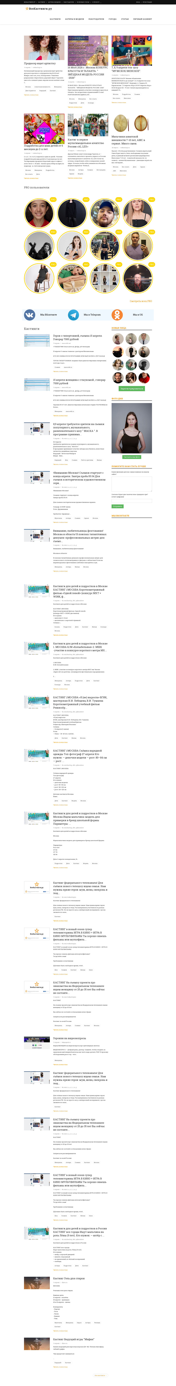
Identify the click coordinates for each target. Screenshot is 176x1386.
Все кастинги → (101, 1375)
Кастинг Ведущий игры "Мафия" (73, 1339)
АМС (114, 171)
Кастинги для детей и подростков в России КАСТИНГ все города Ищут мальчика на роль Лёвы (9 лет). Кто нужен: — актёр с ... (80, 1232)
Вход (138, 2)
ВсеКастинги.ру (39, 9)
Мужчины (58, 518)
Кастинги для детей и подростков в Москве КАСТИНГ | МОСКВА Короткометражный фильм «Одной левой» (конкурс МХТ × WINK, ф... (80, 591)
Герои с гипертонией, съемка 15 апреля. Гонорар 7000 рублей (77, 337)
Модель (80, 174)
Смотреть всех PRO (141, 301)
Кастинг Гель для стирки (69, 1278)
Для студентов (30, 90)
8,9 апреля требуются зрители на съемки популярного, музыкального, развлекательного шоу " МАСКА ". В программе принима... (78, 429)
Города (113, 19)
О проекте (95, 2)
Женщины (58, 87)
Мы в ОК (138, 314)
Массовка (127, 98)
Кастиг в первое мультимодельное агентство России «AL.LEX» (86, 143)
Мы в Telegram (92, 314)
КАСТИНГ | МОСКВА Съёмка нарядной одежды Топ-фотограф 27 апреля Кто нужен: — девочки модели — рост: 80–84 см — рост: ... (80, 756)
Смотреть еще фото (132, 457)
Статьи (125, 19)
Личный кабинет (142, 19)
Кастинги (41, 2)
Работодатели (69, 2)
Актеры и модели (54, 2)
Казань (57, 627)
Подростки (73, 103)
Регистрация (147, 2)
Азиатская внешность (42, 87)
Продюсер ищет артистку (40, 63)
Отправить (117, 506)
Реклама (97, 1323)
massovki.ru (68, 367)
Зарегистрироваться (132, 388)
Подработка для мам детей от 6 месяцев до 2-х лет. (43, 147)
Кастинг (53, 90)
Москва (28, 87)
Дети (82, 103)
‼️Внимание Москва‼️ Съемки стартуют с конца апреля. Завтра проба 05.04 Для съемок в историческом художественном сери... (79, 478)
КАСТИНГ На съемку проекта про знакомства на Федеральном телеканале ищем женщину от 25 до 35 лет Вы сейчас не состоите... (79, 987)
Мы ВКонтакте (48, 314)
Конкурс (91, 103)
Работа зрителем (87, 460)
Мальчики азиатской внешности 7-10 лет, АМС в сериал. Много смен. (128, 140)
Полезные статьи (83, 2)
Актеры (81, 170)
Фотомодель (101, 170)
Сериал (71, 174)
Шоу (66, 460)
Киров (79, 1323)
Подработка (126, 94)
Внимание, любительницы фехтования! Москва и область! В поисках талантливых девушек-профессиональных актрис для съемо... (80, 536)
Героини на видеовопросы (69, 1038)
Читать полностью (31, 95)
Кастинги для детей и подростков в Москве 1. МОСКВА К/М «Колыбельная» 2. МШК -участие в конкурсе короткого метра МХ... (80, 647)
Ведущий (42, 90)
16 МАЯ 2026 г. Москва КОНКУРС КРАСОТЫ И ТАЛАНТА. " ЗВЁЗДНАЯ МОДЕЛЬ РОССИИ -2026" (88, 72)
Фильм (99, 460)
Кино (91, 970)
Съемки (137, 94)
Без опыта (93, 99)
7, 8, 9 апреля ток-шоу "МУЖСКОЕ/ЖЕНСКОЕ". (126, 69)
